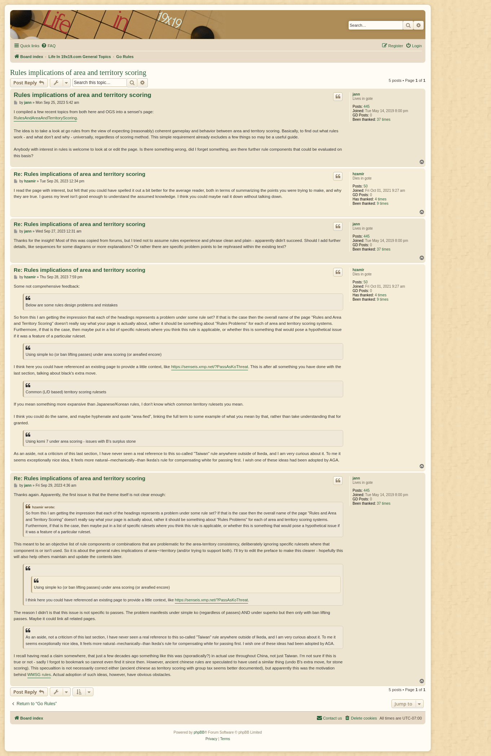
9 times (382, 203)
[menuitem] (48, 45)
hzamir (358, 174)
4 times (380, 199)
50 (366, 186)
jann (356, 94)
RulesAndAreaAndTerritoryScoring (45, 118)
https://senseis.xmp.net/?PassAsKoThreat (209, 366)
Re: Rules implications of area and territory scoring (79, 174)
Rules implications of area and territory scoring (78, 72)
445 (367, 107)
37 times (383, 119)
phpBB (199, 732)
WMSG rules (39, 674)
